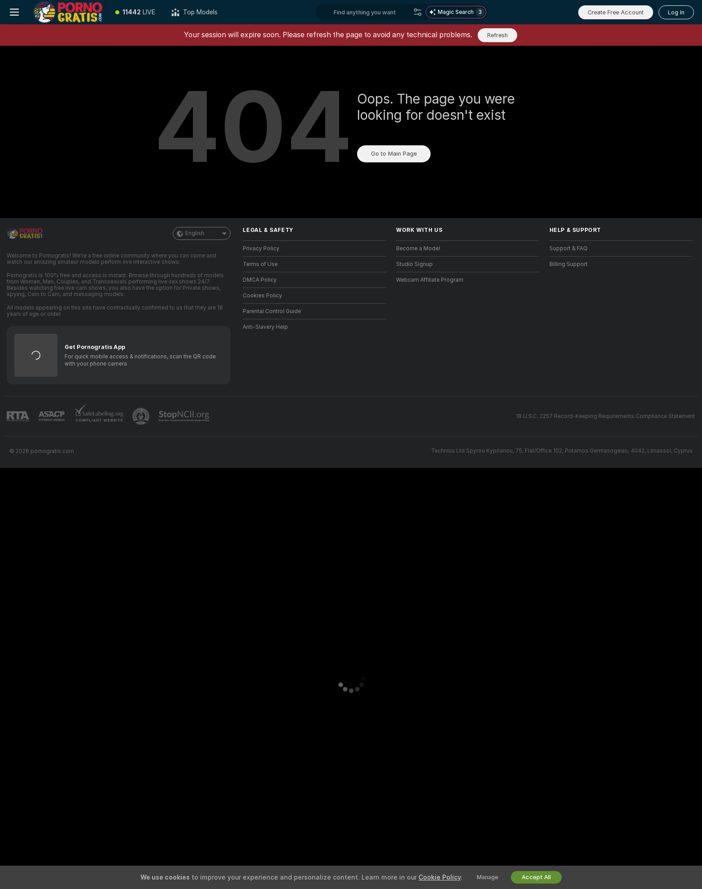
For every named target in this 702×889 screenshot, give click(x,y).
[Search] (417, 12)
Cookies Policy (262, 295)
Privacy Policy (261, 248)
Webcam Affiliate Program (429, 280)
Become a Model (418, 248)
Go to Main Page (394, 153)
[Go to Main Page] (68, 12)
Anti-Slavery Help (265, 327)
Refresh (497, 35)
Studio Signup (414, 264)
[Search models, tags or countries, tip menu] (372, 12)
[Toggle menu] (14, 12)
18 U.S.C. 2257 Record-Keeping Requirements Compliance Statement (605, 416)
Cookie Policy (440, 877)
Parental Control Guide (272, 311)
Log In (676, 12)
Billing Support (568, 264)
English (202, 233)
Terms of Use (260, 264)
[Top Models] (194, 12)
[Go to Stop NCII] (184, 416)
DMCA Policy (260, 280)
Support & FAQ (568, 248)
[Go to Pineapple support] (141, 416)
